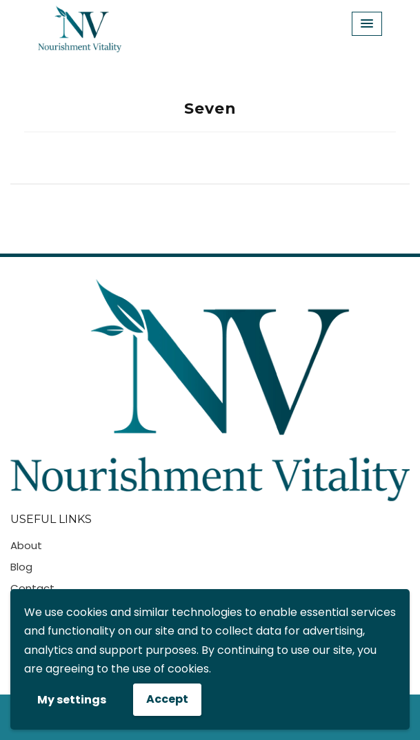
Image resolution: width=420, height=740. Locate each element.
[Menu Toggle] (367, 24)
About (26, 545)
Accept (167, 699)
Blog (21, 566)
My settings (71, 700)
